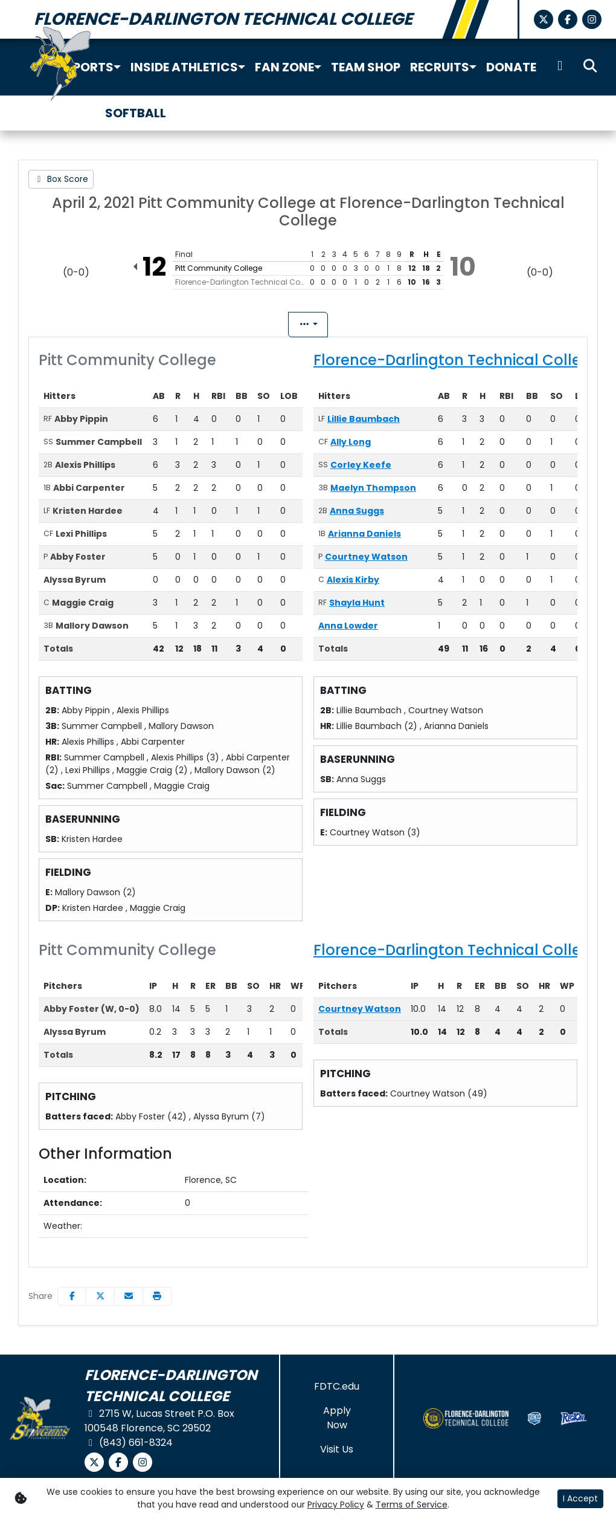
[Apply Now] (336, 1421)
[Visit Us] (336, 1453)
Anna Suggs (357, 514)
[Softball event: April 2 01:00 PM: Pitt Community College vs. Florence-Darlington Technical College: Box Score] (61, 179)
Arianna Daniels (364, 537)
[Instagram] (592, 19)
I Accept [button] (580, 1498)
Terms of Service (412, 1504)
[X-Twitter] (543, 19)
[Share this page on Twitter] (100, 1300)
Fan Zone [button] (284, 67)
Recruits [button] (439, 67)
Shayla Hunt (357, 606)
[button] (117, 67)
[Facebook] (567, 19)
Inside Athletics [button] (184, 67)
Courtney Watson (366, 560)
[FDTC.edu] (336, 1390)
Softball (135, 113)
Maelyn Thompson (373, 491)
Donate (511, 67)
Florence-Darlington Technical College (456, 364)
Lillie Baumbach (363, 422)
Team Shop (365, 67)
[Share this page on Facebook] (71, 1300)
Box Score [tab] (255, 326)
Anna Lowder (348, 629)
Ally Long (350, 445)
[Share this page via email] (128, 1300)
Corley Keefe (360, 468)
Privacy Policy (335, 1504)
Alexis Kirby (353, 583)
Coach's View (358, 324)
